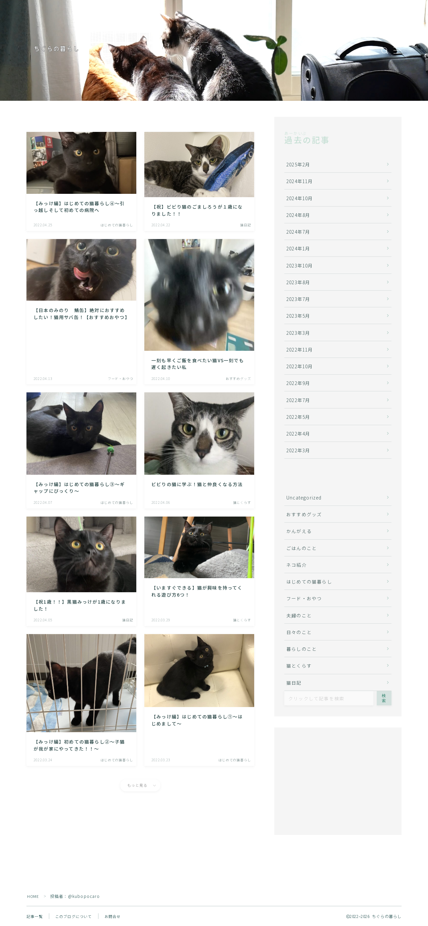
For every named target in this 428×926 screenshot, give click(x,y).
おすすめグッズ (304, 514)
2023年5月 (298, 315)
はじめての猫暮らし (309, 581)
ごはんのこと (301, 548)
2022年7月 (298, 400)
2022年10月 (299, 366)
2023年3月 (298, 332)
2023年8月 (298, 282)
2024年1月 (298, 248)
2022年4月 (298, 433)
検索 (384, 698)
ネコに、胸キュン (309, 784)
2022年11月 (299, 349)
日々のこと (299, 632)
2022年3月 (298, 450)
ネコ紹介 (296, 564)
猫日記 (294, 682)
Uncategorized (304, 497)
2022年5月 (298, 416)
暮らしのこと (301, 648)
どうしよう (302, 793)
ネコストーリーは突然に (315, 774)
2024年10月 (299, 198)
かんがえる (299, 531)
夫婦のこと (299, 615)
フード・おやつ (304, 598)
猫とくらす (299, 665)
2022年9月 (298, 383)
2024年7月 (298, 231)
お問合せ (118, 916)
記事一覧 (35, 916)
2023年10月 (299, 265)
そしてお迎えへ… (308, 813)
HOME (33, 896)
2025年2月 (298, 164)
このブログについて (76, 916)
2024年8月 (298, 215)
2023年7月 (298, 299)
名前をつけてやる (309, 803)
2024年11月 (299, 181)
